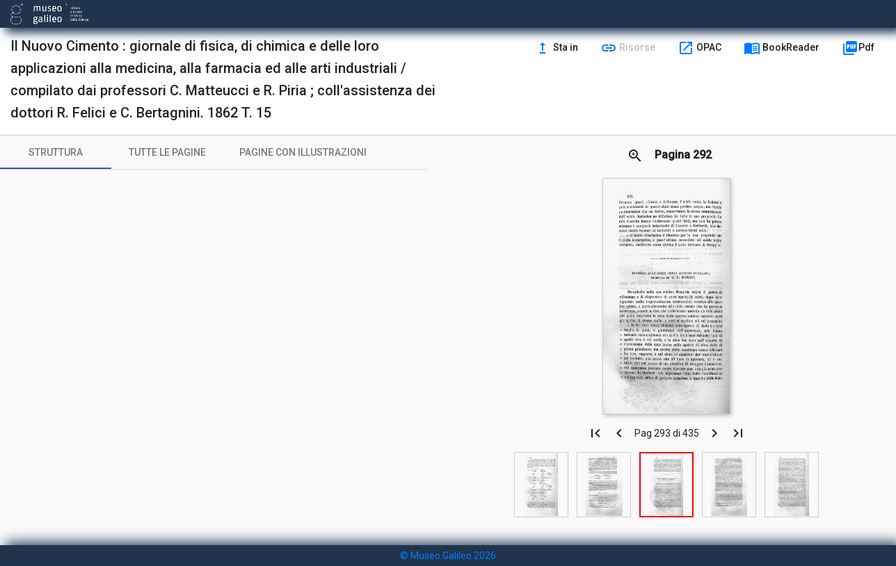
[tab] (55, 152)
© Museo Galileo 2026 (448, 555)
